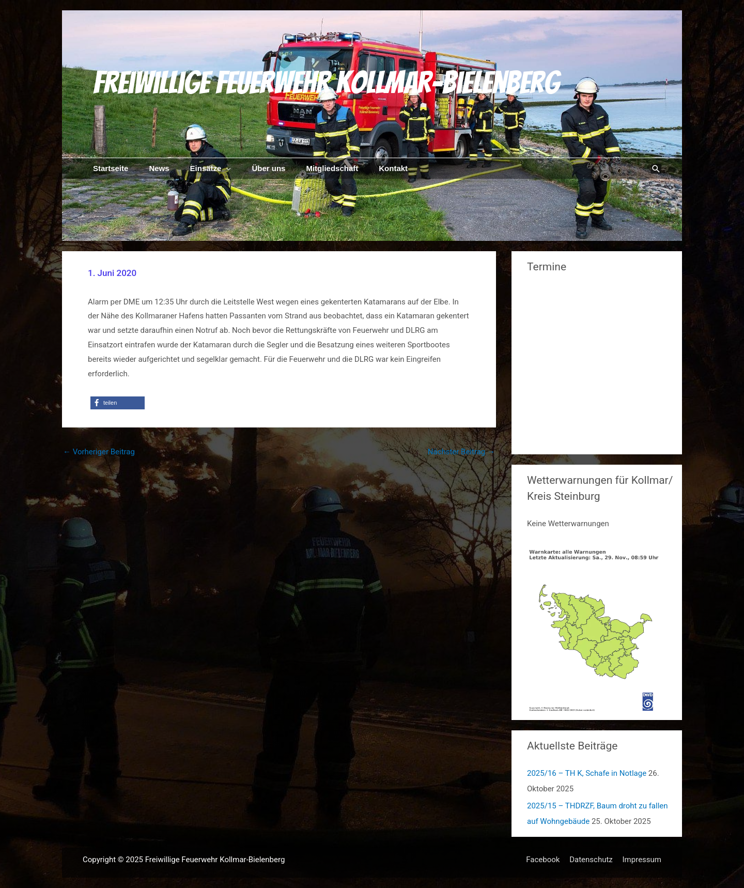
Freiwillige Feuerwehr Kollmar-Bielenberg (326, 82)
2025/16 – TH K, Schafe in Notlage (586, 773)
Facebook (543, 859)
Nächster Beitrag (461, 451)
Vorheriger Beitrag (99, 451)
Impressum (642, 859)
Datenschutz (591, 859)
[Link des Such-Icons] (656, 169)
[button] (117, 402)
